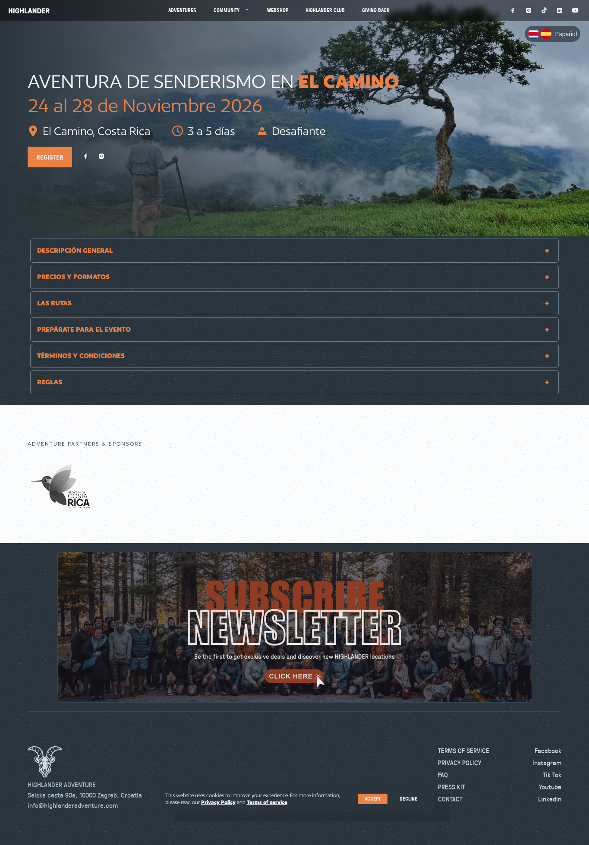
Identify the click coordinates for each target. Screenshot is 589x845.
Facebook (548, 750)
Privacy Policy (459, 762)
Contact (450, 799)
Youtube (550, 786)
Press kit (451, 786)
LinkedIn (549, 799)
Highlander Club (325, 10)
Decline (408, 798)
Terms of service (267, 802)
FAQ (443, 774)
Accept (373, 798)
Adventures (182, 10)
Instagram (546, 762)
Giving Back (376, 10)
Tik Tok (552, 774)
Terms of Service (463, 750)
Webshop (277, 10)
